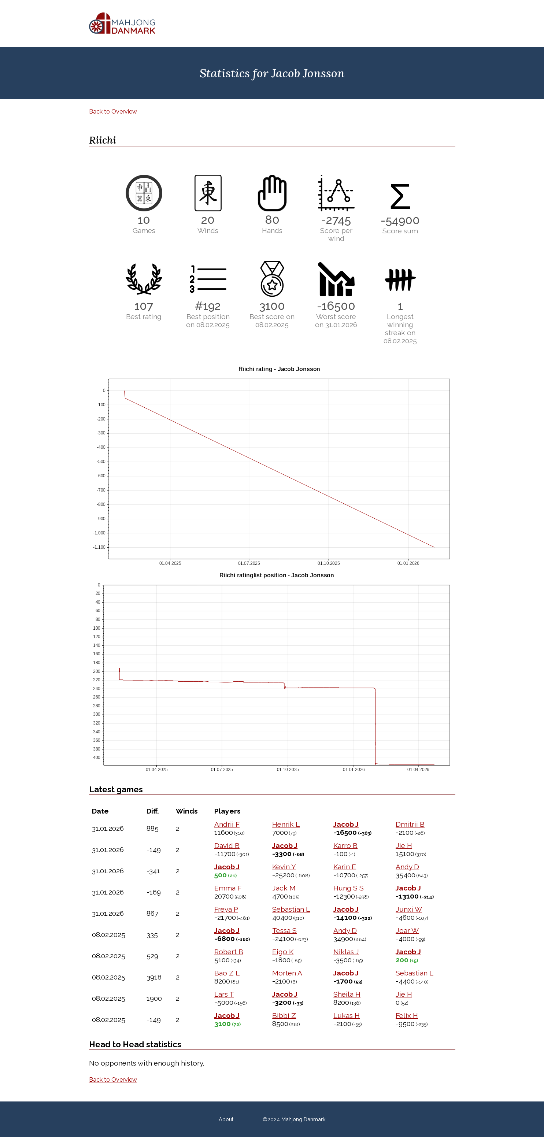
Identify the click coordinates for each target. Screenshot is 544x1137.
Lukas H (346, 1015)
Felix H (407, 1015)
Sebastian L (291, 909)
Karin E (344, 867)
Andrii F (227, 824)
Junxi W (409, 909)
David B (227, 845)
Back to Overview (113, 111)
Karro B (345, 845)
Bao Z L (227, 973)
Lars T (224, 994)
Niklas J (346, 952)
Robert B (228, 952)
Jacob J (346, 824)
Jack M (284, 888)
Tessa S (284, 930)
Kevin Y (284, 867)
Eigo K (282, 952)
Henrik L (286, 824)
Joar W (407, 930)
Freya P (226, 909)
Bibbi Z (284, 1015)
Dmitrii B (410, 824)
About (226, 1119)
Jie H (404, 845)
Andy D (407, 867)
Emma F (227, 888)
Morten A (287, 973)
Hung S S (348, 888)
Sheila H (346, 994)
